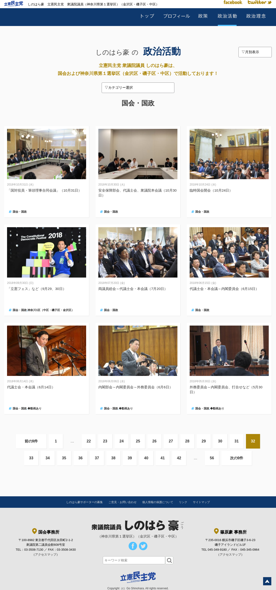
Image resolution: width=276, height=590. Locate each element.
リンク (183, 502)
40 (146, 458)
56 (212, 458)
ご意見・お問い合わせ (122, 502)
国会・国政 (20, 211)
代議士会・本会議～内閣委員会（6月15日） (224, 289)
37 (97, 458)
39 (130, 458)
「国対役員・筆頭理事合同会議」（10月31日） (44, 190)
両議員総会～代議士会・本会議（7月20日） (133, 289)
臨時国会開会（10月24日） (211, 190)
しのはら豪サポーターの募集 (84, 502)
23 (105, 441)
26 (154, 441)
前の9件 (31, 441)
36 (80, 458)
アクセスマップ (45, 554)
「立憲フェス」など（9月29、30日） (36, 289)
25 (138, 441)
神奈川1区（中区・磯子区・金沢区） (50, 310)
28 (187, 441)
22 (89, 441)
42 (179, 458)
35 (64, 458)
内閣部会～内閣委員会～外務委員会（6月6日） (135, 387)
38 (113, 458)
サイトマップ (201, 502)
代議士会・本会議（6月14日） (31, 387)
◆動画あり (34, 408)
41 (163, 458)
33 (31, 458)
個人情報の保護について (157, 502)
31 (236, 441)
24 (121, 441)
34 (48, 458)
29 (204, 441)
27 (171, 441)
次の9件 (236, 458)
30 (220, 441)
